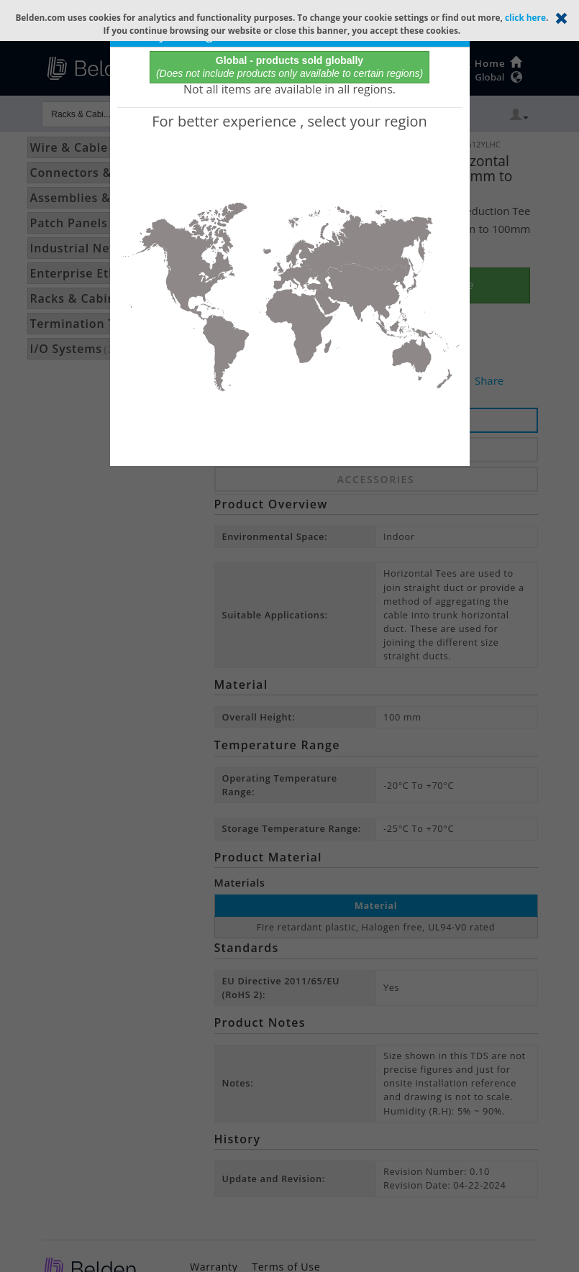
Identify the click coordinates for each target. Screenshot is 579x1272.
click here (525, 17)
